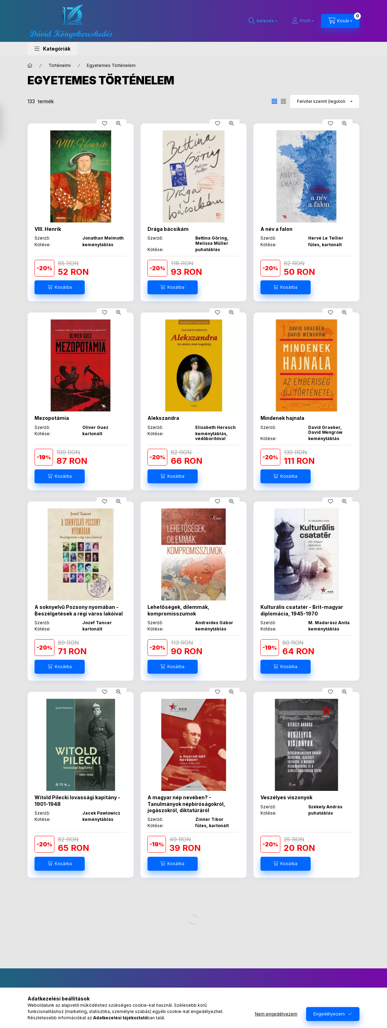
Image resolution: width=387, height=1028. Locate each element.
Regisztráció (41, 1020)
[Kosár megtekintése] (340, 21)
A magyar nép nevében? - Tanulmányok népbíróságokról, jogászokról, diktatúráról (186, 803)
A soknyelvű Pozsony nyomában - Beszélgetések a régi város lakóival (79, 610)
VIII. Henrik (48, 229)
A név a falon (276, 229)
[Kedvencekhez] (105, 123)
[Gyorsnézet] (119, 123)
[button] (52, 48)
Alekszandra (163, 418)
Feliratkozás (302, 1000)
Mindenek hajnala (282, 418)
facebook (199, 996)
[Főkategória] (30, 65)
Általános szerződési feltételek (145, 1009)
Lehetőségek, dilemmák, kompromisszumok (178, 610)
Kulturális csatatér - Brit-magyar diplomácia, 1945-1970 (301, 610)
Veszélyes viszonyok (286, 797)
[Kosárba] (60, 287)
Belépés (36, 1009)
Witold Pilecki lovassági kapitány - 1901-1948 (77, 800)
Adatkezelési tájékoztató (139, 1020)
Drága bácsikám (168, 229)
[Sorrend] (324, 101)
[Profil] (302, 21)
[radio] (283, 101)
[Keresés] (262, 21)
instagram (213, 996)
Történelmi (59, 65)
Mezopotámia (52, 418)
